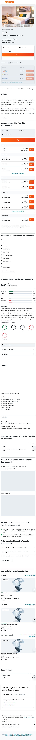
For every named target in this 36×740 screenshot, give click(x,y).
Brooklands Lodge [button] (5, 570)
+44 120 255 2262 (6, 40)
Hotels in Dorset (16, 711)
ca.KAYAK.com (4, 710)
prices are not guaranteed (29, 693)
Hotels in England (8, 711)
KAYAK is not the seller (18, 698)
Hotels (10, 710)
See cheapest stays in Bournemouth (30, 581)
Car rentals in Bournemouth (10, 679)
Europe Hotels (16, 710)
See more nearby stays (30, 551)
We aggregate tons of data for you (18, 700)
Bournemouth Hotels (25, 711)
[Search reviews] (19, 345)
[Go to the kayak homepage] (9, 2)
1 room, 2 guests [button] (7, 51)
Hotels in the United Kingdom (26, 710)
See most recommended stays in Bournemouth (27, 611)
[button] (2, 2)
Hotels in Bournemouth (9, 681)
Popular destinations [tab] (20, 670)
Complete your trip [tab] (7, 670)
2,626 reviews (10, 42)
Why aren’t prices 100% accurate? (18, 703)
